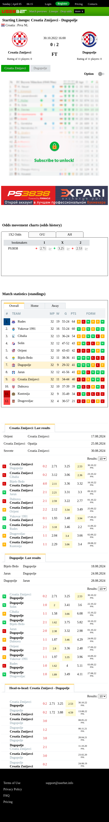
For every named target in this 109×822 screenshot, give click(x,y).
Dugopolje (40, 68)
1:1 (45, 535)
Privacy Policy (12, 789)
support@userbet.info (59, 783)
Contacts (92, 4)
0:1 (45, 518)
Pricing (79, 4)
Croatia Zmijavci (15, 68)
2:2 (45, 509)
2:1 (45, 492)
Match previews (38, 11)
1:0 (45, 605)
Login (48, 4)
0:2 (45, 466)
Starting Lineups (15, 20)
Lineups (53, 11)
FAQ (6, 795)
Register (62, 3)
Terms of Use (11, 783)
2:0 (45, 631)
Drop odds (66, 11)
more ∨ (79, 11)
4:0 (45, 483)
